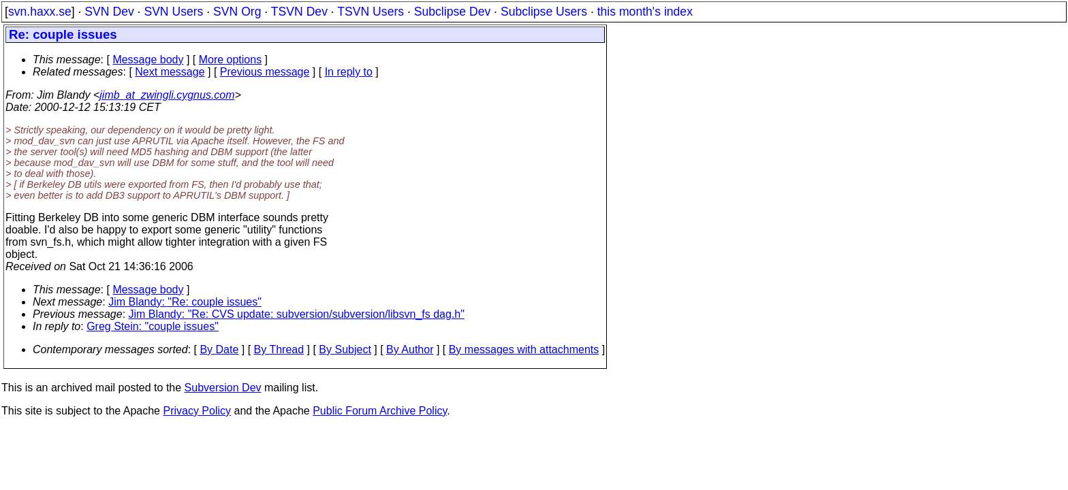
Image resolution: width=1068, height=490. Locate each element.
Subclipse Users (544, 11)
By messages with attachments (524, 349)
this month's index (645, 11)
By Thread (279, 349)
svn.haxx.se (40, 11)
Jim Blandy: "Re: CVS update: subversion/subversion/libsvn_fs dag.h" (297, 314)
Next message (169, 72)
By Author (409, 349)
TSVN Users (370, 11)
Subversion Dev (223, 387)
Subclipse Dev (452, 11)
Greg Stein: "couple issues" (153, 326)
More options (230, 59)
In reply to (349, 72)
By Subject (345, 349)
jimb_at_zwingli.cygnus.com (166, 95)
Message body (147, 59)
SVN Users (173, 11)
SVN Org (237, 11)
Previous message (265, 72)
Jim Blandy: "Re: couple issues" (185, 302)
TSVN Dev (299, 11)
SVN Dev (109, 11)
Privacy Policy (197, 410)
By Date (219, 349)
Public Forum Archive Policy (380, 410)
